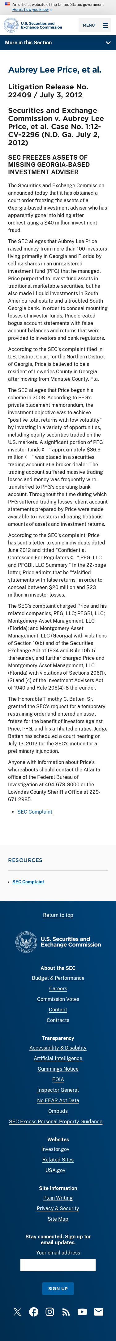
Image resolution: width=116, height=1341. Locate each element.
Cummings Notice (58, 1069)
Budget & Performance (58, 978)
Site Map (58, 1219)
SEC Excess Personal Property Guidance (55, 1122)
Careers (58, 989)
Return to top (58, 915)
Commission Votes (58, 999)
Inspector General (58, 1090)
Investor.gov (55, 1149)
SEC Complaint (34, 812)
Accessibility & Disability (58, 1048)
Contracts (58, 1020)
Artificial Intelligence (58, 1058)
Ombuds (58, 1111)
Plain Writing (58, 1198)
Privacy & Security (58, 1208)
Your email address (58, 1253)
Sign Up (58, 1288)
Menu (95, 25)
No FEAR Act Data (58, 1100)
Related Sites (58, 1160)
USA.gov (55, 1170)
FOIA (58, 1079)
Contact (58, 1010)
